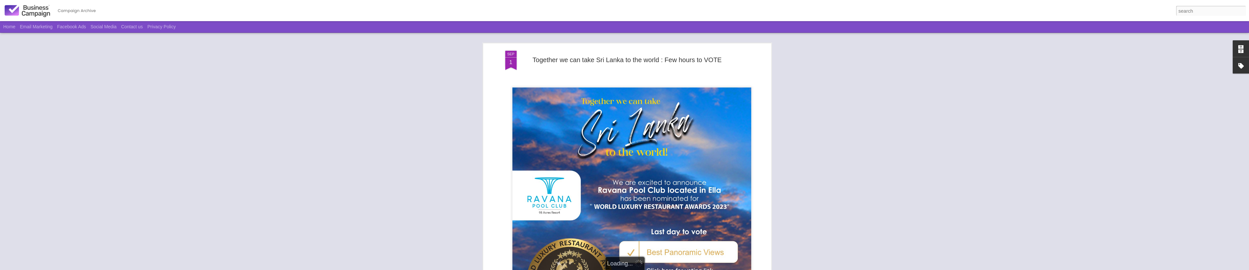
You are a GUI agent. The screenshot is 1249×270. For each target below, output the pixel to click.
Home (9, 26)
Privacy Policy (161, 26)
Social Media (103, 26)
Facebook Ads (71, 26)
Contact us (132, 26)
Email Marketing (36, 26)
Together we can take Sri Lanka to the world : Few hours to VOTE (627, 53)
